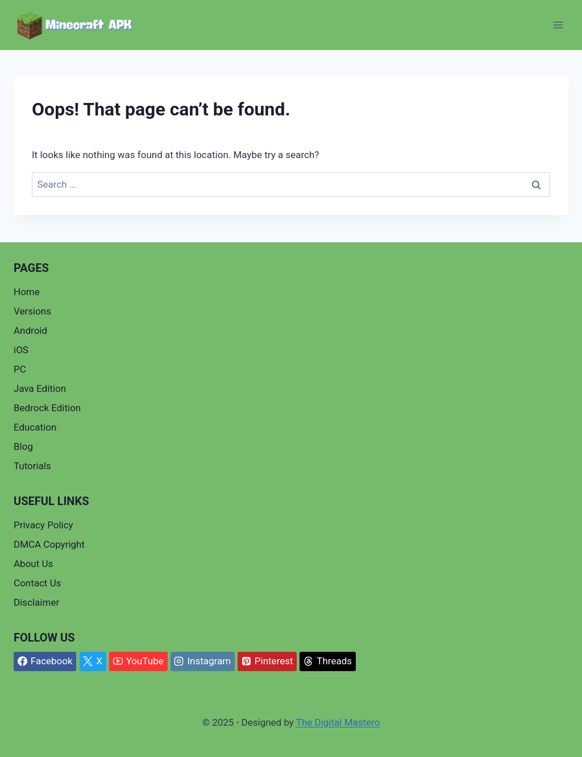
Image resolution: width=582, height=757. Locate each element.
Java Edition (40, 388)
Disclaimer (36, 602)
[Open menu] (557, 25)
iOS (21, 349)
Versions (32, 311)
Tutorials (32, 465)
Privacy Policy (43, 525)
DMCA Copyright (49, 544)
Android (30, 330)
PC (20, 369)
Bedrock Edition (47, 407)
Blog (23, 446)
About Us (33, 563)
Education (35, 427)
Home (27, 291)
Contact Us (37, 583)
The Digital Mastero (338, 722)
